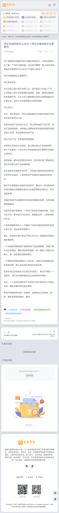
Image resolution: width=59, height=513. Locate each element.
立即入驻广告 (49, 13)
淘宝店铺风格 (20, 65)
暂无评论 (8, 360)
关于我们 (39, 477)
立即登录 (29, 376)
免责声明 (19, 477)
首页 (4, 37)
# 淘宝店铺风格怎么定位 (13, 313)
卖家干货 (11, 37)
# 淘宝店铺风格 (25, 310)
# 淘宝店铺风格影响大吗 (42, 310)
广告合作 (29, 477)
